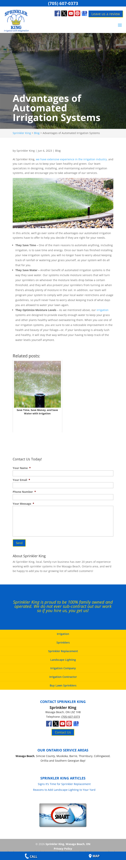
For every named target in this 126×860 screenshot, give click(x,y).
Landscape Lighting (63, 657)
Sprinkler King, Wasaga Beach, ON (68, 841)
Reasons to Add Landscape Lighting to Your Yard (64, 787)
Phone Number (24, 492)
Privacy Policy (63, 846)
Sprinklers (63, 640)
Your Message (23, 503)
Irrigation (63, 631)
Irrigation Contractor (63, 674)
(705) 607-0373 (63, 3)
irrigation (103, 310)
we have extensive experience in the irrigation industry (71, 159)
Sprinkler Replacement (63, 648)
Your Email (21, 480)
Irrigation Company (63, 666)
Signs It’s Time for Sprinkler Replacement (64, 781)
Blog (58, 150)
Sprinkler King (26, 150)
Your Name (22, 468)
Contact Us (63, 730)
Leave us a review (105, 14)
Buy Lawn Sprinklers (63, 683)
